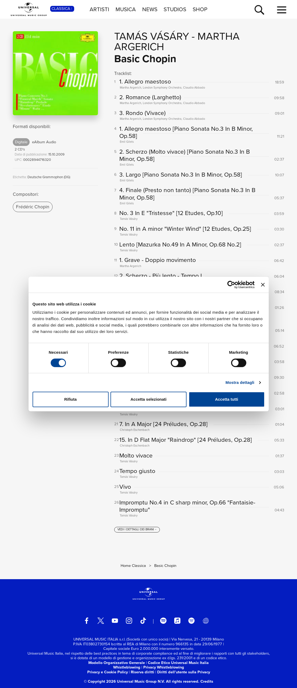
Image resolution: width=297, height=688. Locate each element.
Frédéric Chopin (32, 206)
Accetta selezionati (148, 399)
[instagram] (129, 621)
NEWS (149, 9)
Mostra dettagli (239, 382)
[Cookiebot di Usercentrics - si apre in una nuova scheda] (231, 285)
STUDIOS (175, 9)
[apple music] (177, 621)
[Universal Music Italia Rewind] (205, 621)
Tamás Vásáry (151, 36)
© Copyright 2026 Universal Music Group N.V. (124, 681)
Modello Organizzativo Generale (116, 663)
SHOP (200, 9)
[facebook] (86, 621)
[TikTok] (143, 621)
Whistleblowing (126, 667)
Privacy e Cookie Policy (107, 672)
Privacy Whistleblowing (163, 667)
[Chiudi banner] (263, 285)
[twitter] (101, 621)
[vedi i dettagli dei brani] (137, 529)
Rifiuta (70, 399)
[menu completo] (281, 10)
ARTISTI (99, 9)
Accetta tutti (226, 399)
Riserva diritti (142, 672)
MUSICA (126, 9)
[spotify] (163, 621)
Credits (206, 681)
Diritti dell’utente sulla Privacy (183, 672)
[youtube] (115, 621)
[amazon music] (191, 621)
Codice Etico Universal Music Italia (178, 663)
